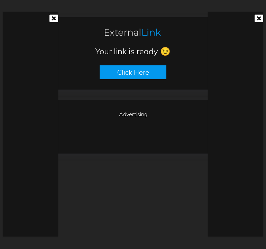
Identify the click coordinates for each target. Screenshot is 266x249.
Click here (133, 72)
